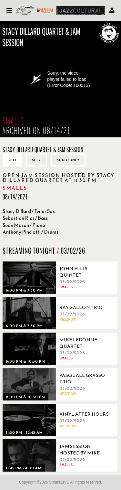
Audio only (68, 159)
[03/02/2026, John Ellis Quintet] (57, 277)
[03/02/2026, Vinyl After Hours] (57, 420)
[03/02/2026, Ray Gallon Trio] (57, 313)
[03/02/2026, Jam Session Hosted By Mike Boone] (57, 455)
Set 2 (36, 159)
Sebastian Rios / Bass (25, 218)
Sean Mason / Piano (24, 225)
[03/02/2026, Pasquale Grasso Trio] (57, 384)
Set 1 (12, 159)
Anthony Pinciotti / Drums (30, 232)
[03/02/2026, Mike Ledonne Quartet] (57, 349)
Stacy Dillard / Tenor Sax (29, 211)
